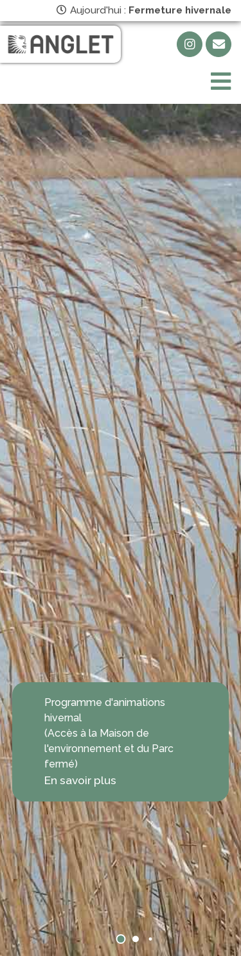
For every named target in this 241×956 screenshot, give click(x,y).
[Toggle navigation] (220, 81)
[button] (120, 939)
